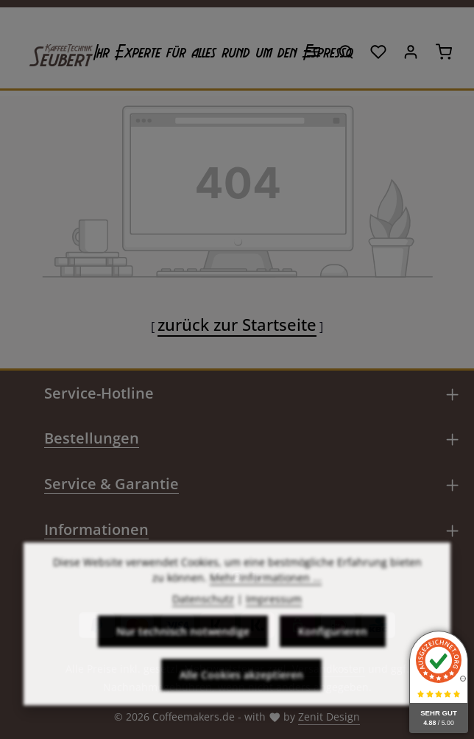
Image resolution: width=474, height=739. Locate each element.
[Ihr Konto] (410, 51)
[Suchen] (346, 51)
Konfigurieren (332, 661)
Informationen (96, 529)
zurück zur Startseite (237, 324)
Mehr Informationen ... (266, 607)
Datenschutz (203, 629)
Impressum (274, 629)
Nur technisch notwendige (183, 661)
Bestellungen (91, 438)
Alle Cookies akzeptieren (241, 705)
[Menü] (313, 51)
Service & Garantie (111, 484)
